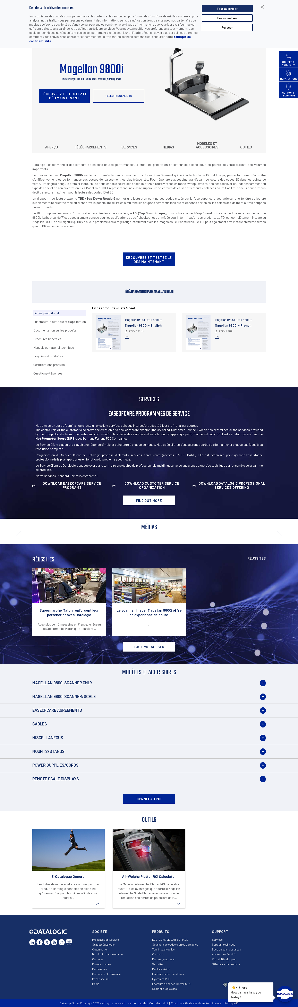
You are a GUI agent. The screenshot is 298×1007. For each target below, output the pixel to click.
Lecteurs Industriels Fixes (168, 974)
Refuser (227, 27)
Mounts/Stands (48, 751)
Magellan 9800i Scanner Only (62, 682)
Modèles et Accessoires (207, 145)
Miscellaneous (47, 737)
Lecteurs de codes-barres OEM (171, 984)
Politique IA (231, 1003)
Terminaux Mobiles (163, 949)
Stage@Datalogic (103, 944)
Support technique (223, 944)
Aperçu (51, 147)
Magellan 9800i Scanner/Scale (64, 696)
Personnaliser (227, 18)
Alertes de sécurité (223, 954)
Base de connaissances (226, 949)
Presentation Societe (105, 939)
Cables (39, 723)
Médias (168, 147)
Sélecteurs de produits (226, 964)
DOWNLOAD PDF (149, 799)
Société (99, 931)
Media (95, 984)
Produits (161, 931)
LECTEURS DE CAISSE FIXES (170, 939)
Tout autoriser (227, 8)
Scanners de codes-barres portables (175, 944)
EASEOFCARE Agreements (57, 710)
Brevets (216, 1003)
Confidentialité (158, 1003)
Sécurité (157, 964)
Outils (246, 147)
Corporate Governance (106, 974)
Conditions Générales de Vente (190, 1003)
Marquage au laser (163, 959)
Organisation (100, 949)
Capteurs (158, 954)
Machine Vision (161, 969)
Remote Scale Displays (55, 778)
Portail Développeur (224, 959)
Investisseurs (100, 979)
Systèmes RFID (161, 979)
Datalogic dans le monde (107, 954)
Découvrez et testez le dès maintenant (64, 96)
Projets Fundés (101, 964)
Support (220, 931)
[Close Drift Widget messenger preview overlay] (225, 985)
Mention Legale (137, 1003)
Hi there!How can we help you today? (245, 991)
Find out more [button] (149, 500)
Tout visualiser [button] (149, 647)
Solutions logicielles (164, 988)
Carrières (98, 959)
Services (129, 147)
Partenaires (99, 969)
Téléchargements (118, 95)
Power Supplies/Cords (55, 765)
